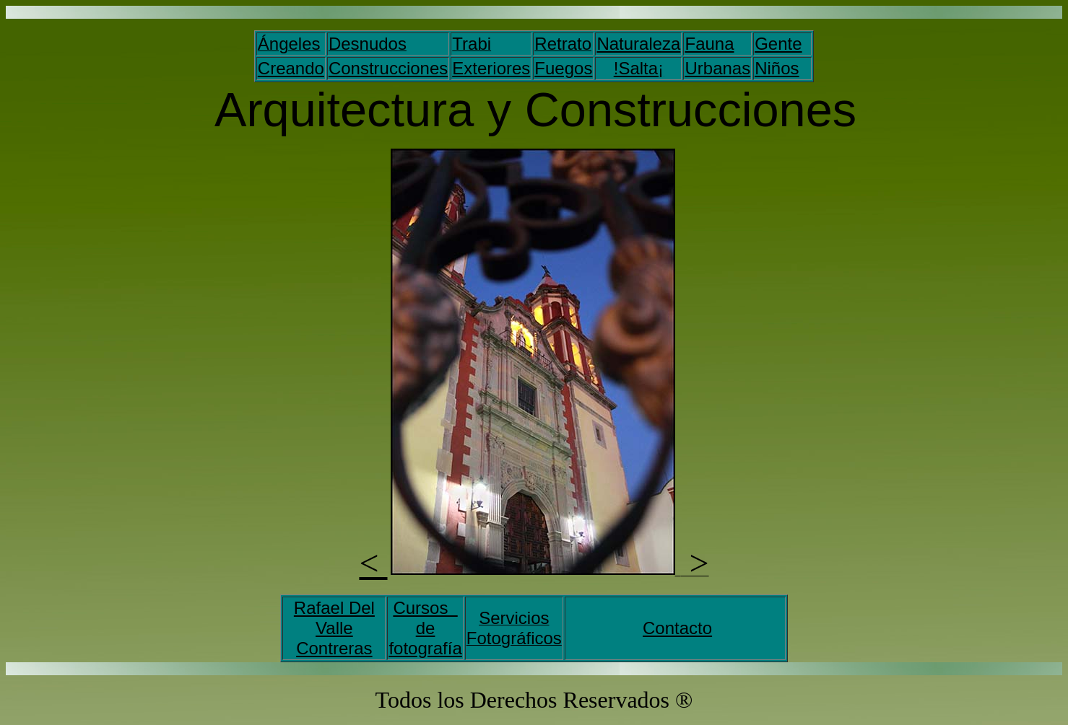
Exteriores (491, 68)
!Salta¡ (639, 68)
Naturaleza (638, 43)
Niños (777, 68)
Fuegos (563, 68)
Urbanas (717, 68)
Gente (778, 43)
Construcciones (388, 68)
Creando (291, 68)
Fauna (709, 43)
